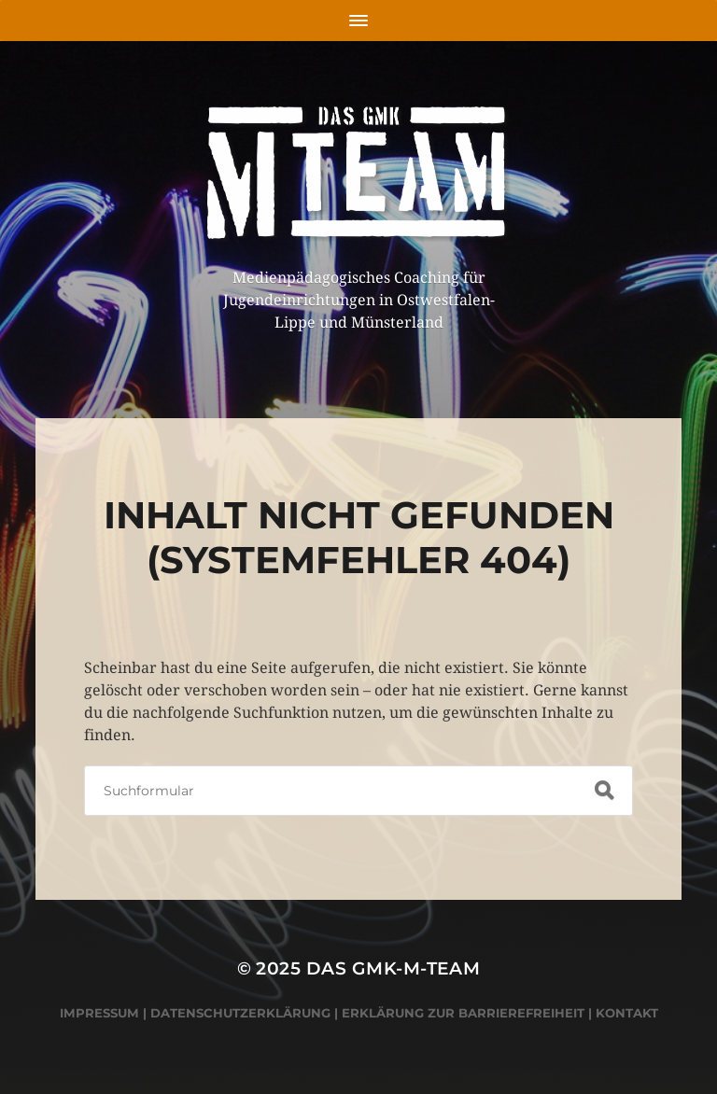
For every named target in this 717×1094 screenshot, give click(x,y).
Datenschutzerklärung (240, 1012)
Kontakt (627, 1012)
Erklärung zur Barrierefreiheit (463, 1012)
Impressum (99, 1012)
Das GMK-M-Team (393, 968)
